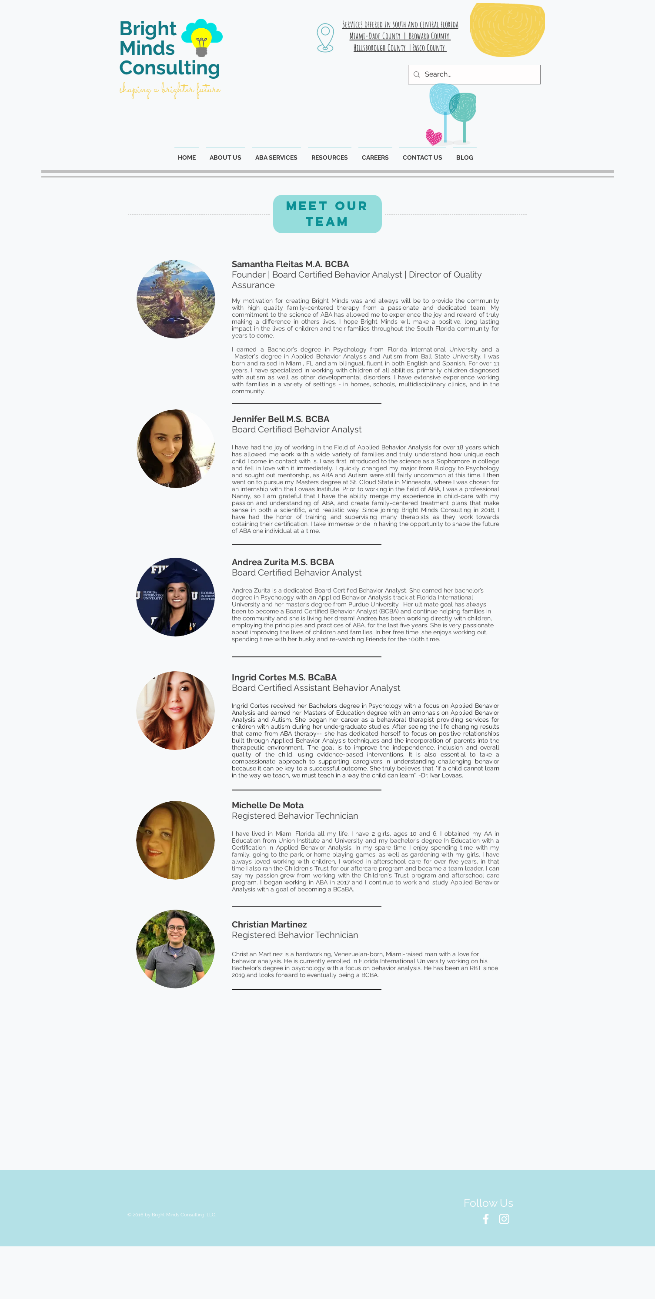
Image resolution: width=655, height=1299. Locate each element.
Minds (147, 48)
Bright (148, 28)
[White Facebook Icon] (486, 1219)
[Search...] (473, 74)
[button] (329, 153)
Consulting (170, 67)
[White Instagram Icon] (504, 1219)
